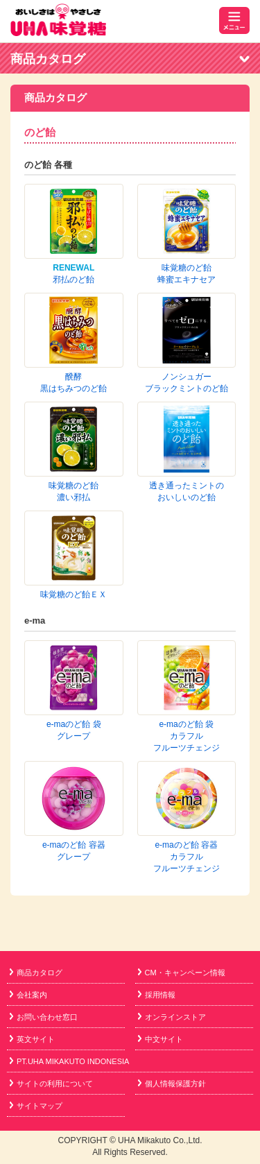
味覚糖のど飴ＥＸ (73, 396)
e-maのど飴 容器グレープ (73, 529)
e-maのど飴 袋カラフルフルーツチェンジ (186, 476)
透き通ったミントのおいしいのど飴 (186, 355)
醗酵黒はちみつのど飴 (186, 260)
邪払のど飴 (73, 279)
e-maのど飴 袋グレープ (73, 470)
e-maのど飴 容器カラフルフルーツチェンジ (186, 534)
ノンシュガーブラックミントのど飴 (186, 307)
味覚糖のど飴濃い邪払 (73, 355)
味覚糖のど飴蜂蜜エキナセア (186, 212)
